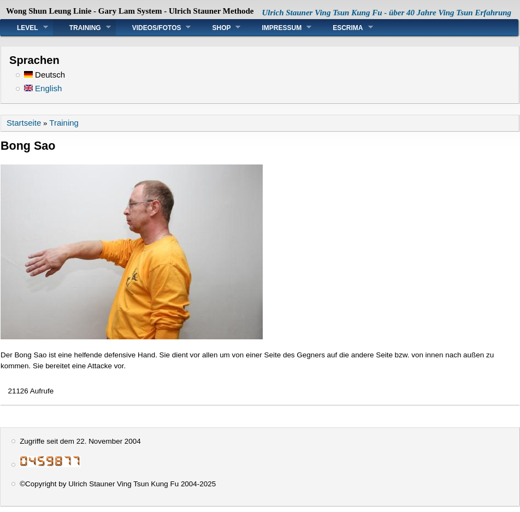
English (43, 88)
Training (82, 27)
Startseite (24, 122)
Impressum (278, 27)
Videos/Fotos (153, 27)
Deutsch (44, 74)
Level (24, 27)
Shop (218, 27)
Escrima (344, 27)
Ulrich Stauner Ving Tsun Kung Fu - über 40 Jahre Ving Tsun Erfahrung (387, 12)
